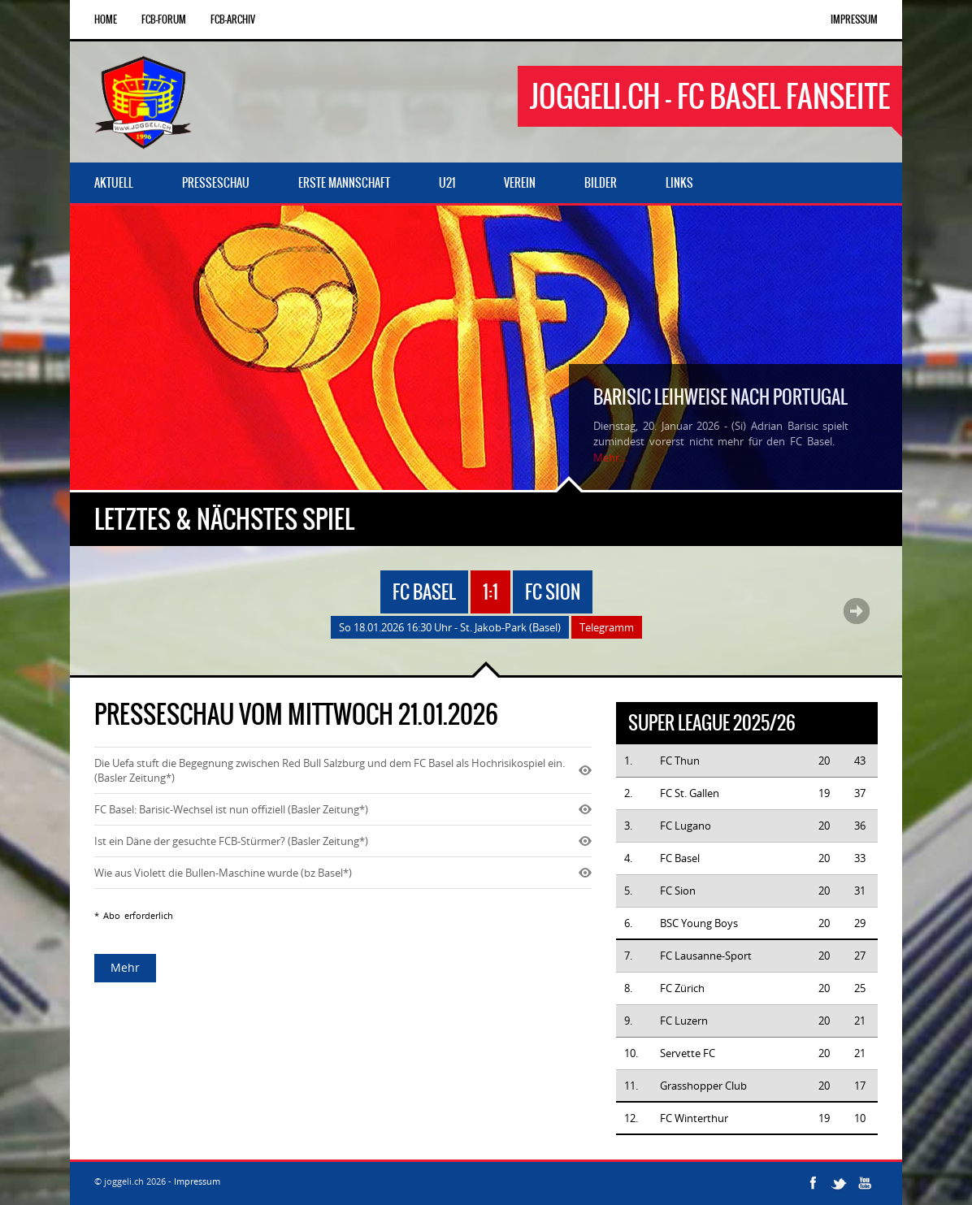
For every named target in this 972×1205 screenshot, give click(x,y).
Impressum (854, 19)
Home (105, 19)
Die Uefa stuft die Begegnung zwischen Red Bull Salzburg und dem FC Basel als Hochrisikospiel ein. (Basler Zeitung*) (329, 770)
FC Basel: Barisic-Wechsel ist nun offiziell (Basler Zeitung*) (231, 809)
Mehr (125, 967)
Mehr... (610, 457)
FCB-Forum (163, 19)
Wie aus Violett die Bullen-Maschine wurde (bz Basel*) (223, 872)
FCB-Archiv (232, 19)
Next (857, 611)
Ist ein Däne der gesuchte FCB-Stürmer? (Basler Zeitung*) (231, 841)
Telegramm (606, 627)
